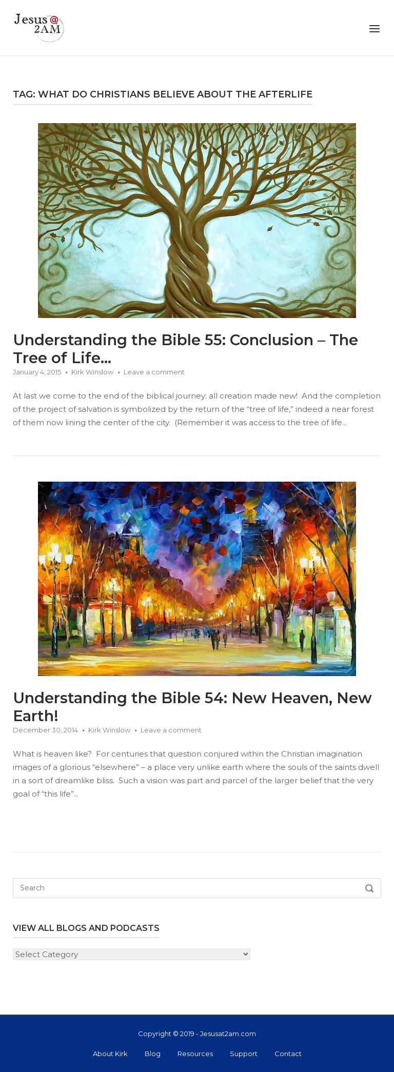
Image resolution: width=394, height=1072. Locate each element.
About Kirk (110, 1053)
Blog (153, 1053)
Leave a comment (154, 372)
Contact (288, 1053)
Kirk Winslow (92, 372)
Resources (195, 1053)
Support (244, 1053)
